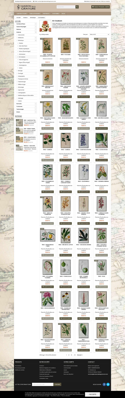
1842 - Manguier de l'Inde (47, 245)
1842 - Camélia (47, 149)
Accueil (18, 21)
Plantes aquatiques (24, 48)
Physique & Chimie (23, 79)
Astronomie (21, 35)
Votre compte (69, 362)
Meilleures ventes (19, 370)
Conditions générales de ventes (47, 372)
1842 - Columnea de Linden (48, 182)
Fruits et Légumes (23, 59)
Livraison (41, 366)
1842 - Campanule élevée (83, 149)
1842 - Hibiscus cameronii (47, 213)
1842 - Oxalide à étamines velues (102, 245)
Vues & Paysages (35, 13)
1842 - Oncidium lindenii (83, 245)
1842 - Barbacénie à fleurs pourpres (102, 86)
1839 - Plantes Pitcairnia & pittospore (47, 55)
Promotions (18, 366)
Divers (18, 112)
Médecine (21, 37)
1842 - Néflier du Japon (66, 245)
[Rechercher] (68, 6)
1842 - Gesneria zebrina (102, 181)
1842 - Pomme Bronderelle (84, 277)
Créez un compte (105, 1)
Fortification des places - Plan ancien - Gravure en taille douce (30, 149)
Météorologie (21, 84)
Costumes (55, 13)
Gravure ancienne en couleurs (47, 91)
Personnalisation (65, 396)
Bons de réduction (68, 374)
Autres (20, 68)
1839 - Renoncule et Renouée (48, 86)
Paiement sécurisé (44, 374)
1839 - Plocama (65, 54)
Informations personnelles (71, 366)
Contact (91, 362)
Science (18, 32)
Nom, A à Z (99, 35)
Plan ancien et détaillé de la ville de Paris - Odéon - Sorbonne (29, 132)
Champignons (23, 65)
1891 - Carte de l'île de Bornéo (30, 120)
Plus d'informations (56, 396)
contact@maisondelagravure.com (47, 1)
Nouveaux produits (20, 368)
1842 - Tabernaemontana (84, 340)
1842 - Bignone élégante (65, 118)
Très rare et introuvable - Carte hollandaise (30, 122)
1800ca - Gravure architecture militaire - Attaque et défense (30, 146)
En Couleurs (22, 57)
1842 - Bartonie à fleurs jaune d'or (47, 118)
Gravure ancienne (47, 59)
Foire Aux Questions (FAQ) (46, 376)
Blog (63, 13)
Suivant (80, 355)
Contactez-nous (43, 378)
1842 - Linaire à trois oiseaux (83, 213)
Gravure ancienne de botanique (65, 59)
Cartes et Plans (22, 13)
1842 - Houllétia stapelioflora (66, 213)
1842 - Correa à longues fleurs (66, 182)
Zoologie (20, 73)
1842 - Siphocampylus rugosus (101, 308)
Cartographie (21, 92)
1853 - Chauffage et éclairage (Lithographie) (30, 137)
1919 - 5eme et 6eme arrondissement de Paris (30, 128)
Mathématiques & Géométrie (26, 95)
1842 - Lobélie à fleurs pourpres (101, 213)
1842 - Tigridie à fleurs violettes (102, 340)
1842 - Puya (101, 276)
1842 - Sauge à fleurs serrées (83, 308)
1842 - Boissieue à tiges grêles (84, 118)
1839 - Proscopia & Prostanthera (84, 55)
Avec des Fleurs (23, 46)
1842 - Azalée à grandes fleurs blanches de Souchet (83, 87)
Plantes (21, 43)
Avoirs (65, 370)
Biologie (20, 70)
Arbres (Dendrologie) (24, 51)
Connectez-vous (94, 1)
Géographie (21, 76)
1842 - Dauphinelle (83, 181)
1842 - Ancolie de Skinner (65, 86)
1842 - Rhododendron (48, 308)
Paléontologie (22, 81)
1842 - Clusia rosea (102, 149)
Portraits (46, 13)
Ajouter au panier (48, 65)
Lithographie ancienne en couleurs (30, 139)
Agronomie (21, 90)
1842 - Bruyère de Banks (101, 118)
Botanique (21, 40)
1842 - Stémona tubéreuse (65, 340)
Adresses (66, 372)
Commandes (67, 368)
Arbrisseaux (22, 54)
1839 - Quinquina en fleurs (102, 55)
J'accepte (92, 394)
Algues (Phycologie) (24, 62)
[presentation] (44, 390)
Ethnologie (21, 87)
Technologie (20, 109)
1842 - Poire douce (65, 276)
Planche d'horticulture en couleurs (65, 91)
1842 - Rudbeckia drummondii (65, 308)
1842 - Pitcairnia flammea (48, 277)
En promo (18, 116)
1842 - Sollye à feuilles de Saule (48, 340)
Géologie (20, 98)
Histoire (18, 29)
